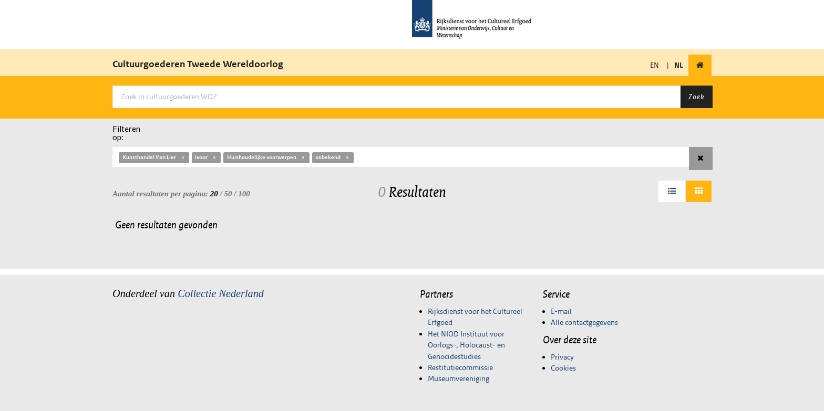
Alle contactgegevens (584, 322)
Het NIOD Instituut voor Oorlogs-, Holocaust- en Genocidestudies (466, 345)
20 (214, 193)
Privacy (562, 357)
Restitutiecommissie (460, 367)
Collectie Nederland (221, 293)
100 (244, 193)
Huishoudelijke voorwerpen (266, 157)
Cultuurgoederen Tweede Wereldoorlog (197, 64)
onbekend (332, 157)
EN (654, 65)
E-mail (561, 311)
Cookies (563, 368)
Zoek (696, 96)
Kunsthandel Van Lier (154, 157)
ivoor (206, 157)
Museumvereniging (458, 378)
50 (228, 193)
